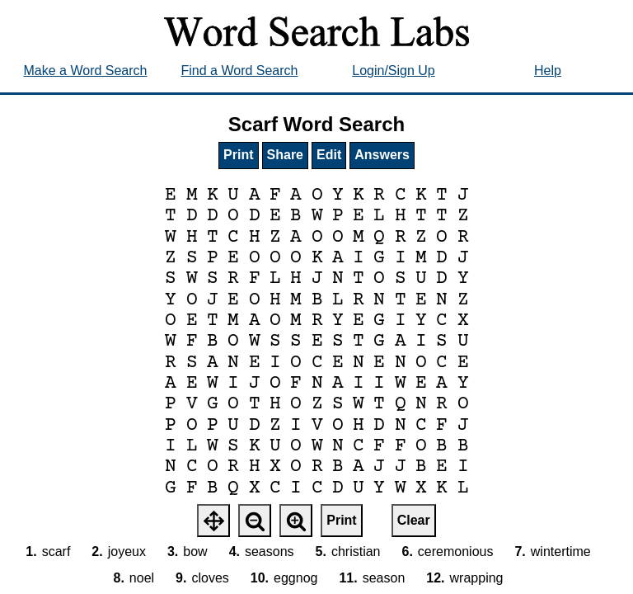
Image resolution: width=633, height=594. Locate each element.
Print (238, 155)
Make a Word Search (86, 71)
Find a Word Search (239, 71)
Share (285, 155)
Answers (382, 155)
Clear (413, 520)
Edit (328, 155)
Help (547, 71)
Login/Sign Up (393, 71)
